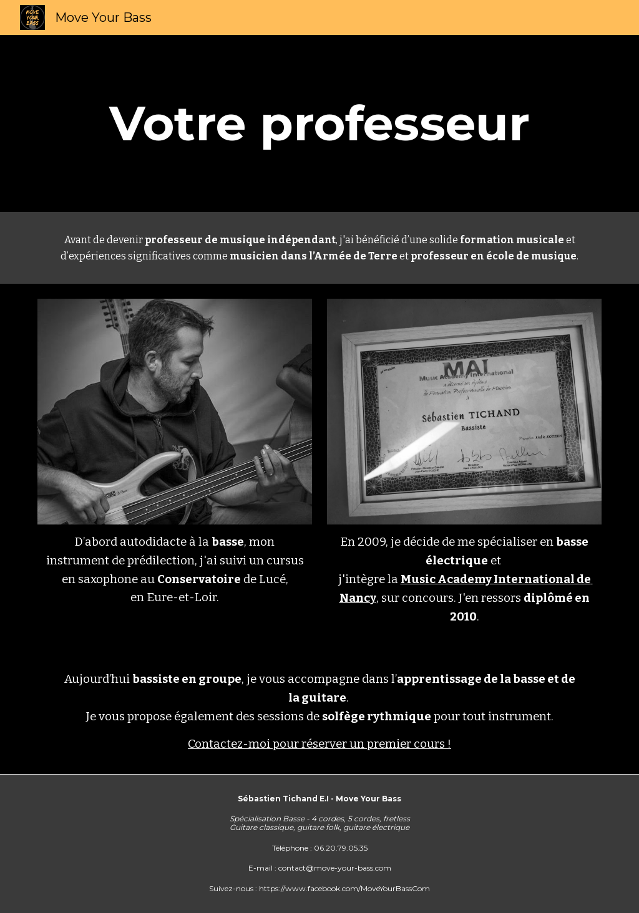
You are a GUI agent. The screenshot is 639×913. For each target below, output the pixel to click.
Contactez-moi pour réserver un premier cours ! (319, 744)
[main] (319, 123)
